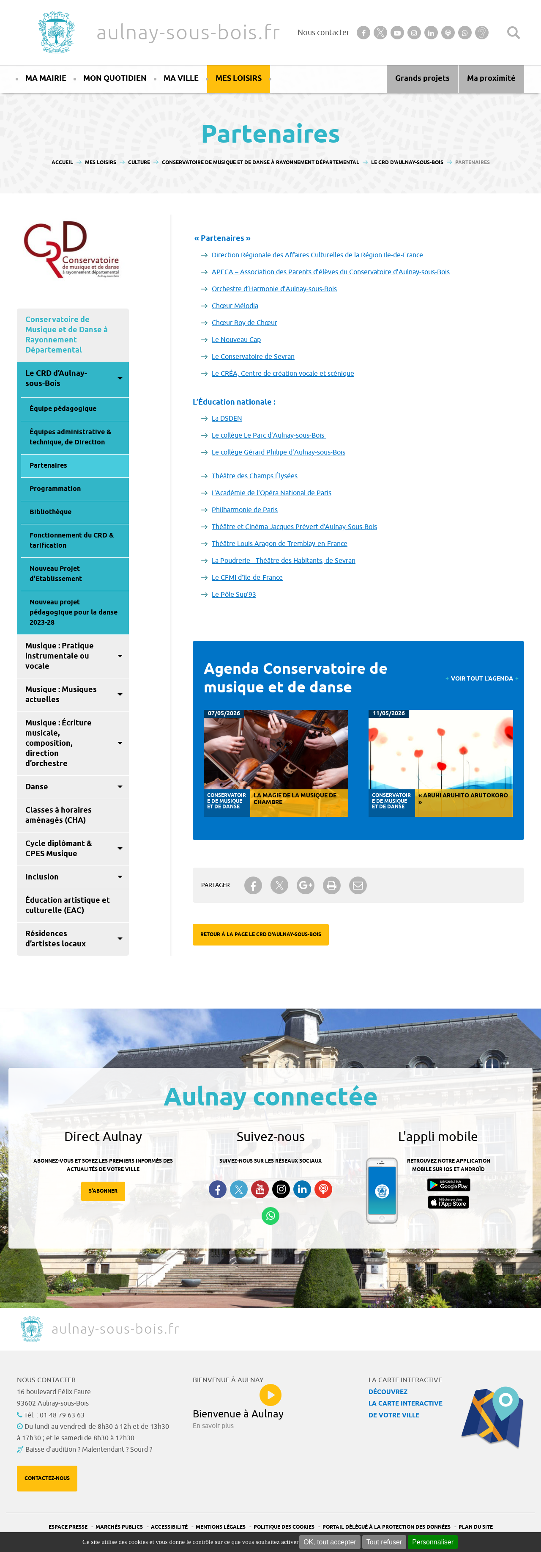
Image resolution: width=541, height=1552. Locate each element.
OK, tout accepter (329, 1542)
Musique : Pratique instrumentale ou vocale (59, 656)
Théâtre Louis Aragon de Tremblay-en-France (279, 544)
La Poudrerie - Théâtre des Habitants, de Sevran (283, 561)
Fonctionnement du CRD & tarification (72, 540)
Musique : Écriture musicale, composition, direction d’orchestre (58, 743)
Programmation (55, 489)
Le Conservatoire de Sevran (253, 357)
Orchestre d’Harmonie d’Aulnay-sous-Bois (274, 289)
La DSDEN (227, 418)
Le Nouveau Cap (236, 340)
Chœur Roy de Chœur (244, 323)
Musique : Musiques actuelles (61, 695)
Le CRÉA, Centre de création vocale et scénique (283, 373)
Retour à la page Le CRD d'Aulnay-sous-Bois (260, 934)
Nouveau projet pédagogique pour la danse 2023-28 (73, 612)
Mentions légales (221, 1527)
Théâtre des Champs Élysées (255, 476)
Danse (36, 787)
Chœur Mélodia (235, 306)
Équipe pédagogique (63, 409)
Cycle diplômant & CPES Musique (58, 849)
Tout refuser (384, 1542)
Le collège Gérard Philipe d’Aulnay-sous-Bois (278, 452)
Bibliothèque (50, 512)
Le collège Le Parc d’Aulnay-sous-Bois (269, 435)
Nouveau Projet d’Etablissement (56, 574)
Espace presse (68, 1527)
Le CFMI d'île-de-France (247, 577)
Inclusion (42, 877)
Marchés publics (119, 1527)
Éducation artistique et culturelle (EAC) (67, 906)
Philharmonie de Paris (245, 510)
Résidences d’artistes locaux (55, 939)
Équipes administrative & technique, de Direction (70, 437)
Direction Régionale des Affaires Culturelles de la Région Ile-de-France (317, 255)
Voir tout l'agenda (482, 679)
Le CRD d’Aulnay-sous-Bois (56, 379)
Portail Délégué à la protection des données (386, 1527)
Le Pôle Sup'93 (234, 594)
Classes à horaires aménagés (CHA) (58, 815)
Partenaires (48, 465)
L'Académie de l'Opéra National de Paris (271, 493)
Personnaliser (433, 1542)
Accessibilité (169, 1527)
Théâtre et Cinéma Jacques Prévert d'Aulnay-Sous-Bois (294, 527)
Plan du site (476, 1527)
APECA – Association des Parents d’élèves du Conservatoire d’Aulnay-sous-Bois (331, 272)
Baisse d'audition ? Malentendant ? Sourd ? (88, 1449)
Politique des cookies (284, 1527)
